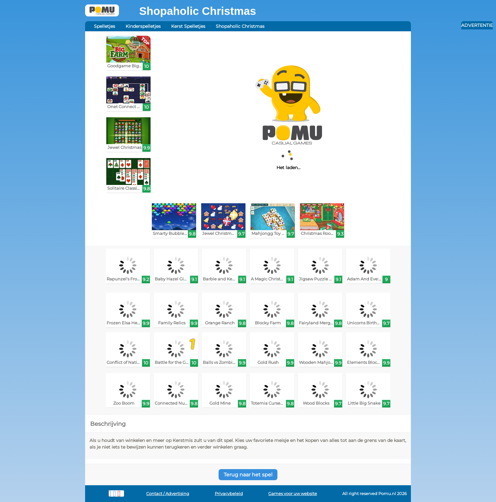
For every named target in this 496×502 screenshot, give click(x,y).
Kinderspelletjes (143, 26)
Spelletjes (104, 26)
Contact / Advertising (167, 493)
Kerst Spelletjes (188, 26)
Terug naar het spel (248, 475)
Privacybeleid (229, 493)
